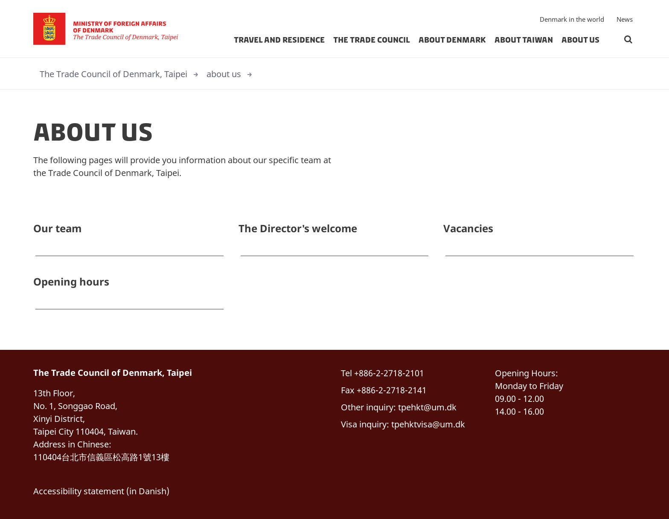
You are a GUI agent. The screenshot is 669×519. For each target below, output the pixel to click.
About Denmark (452, 40)
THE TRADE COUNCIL (371, 40)
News (625, 19)
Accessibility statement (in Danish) (101, 491)
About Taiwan (523, 40)
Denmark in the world (572, 19)
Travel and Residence (279, 40)
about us (580, 40)
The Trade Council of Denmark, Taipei (113, 74)
